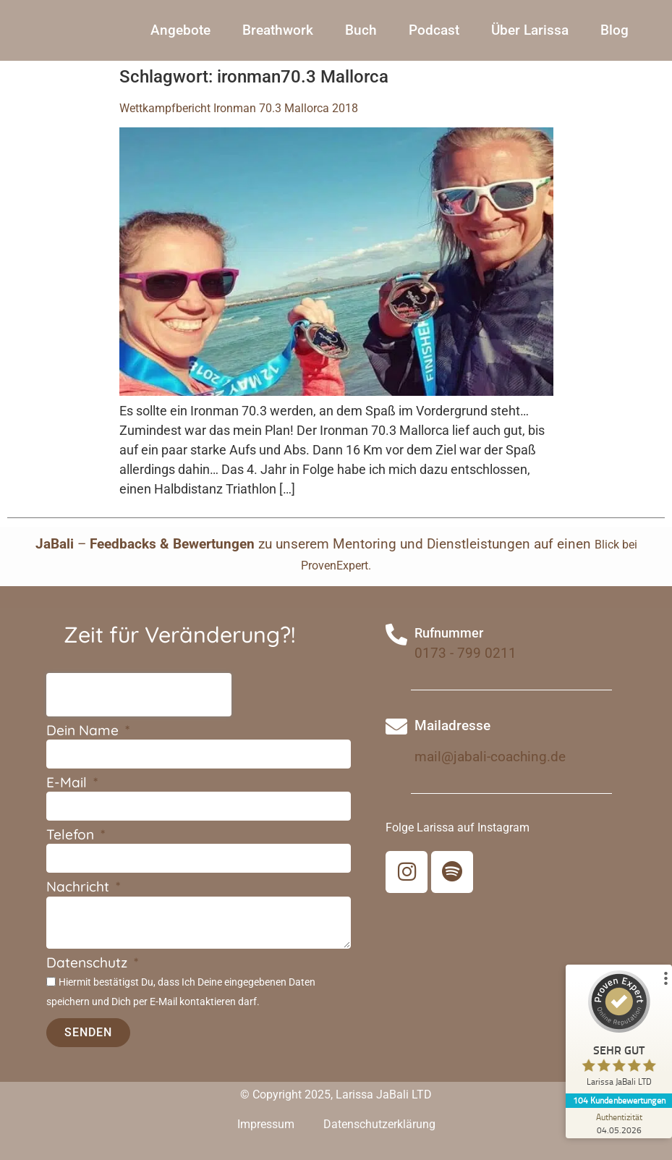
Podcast (434, 30)
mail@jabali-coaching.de (490, 756)
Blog (614, 30)
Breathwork (277, 30)
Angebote (180, 30)
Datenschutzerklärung (379, 1124)
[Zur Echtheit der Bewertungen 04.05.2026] (617, 1123)
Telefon (72, 835)
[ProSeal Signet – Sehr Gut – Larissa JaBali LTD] (617, 1031)
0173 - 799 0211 (465, 653)
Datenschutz (88, 963)
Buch (361, 30)
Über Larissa (530, 30)
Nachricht (79, 887)
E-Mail (68, 783)
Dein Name (84, 731)
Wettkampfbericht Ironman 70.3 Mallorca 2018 (238, 108)
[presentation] (138, 694)
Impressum (265, 1124)
